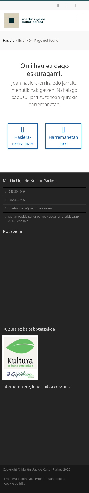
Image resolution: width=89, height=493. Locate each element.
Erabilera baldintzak (18, 479)
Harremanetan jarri (63, 135)
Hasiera (9, 40)
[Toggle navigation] (79, 17)
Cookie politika (14, 483)
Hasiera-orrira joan (22, 135)
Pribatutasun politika (50, 479)
